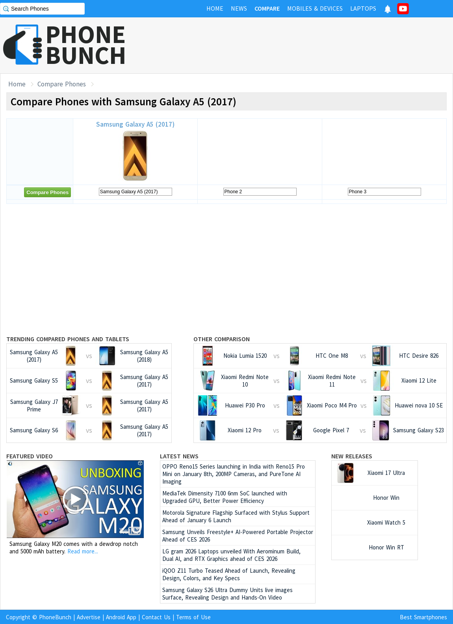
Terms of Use (193, 617)
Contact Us (156, 617)
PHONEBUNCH (85, 44)
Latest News (179, 456)
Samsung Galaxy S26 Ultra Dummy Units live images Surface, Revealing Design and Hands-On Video (227, 593)
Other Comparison (221, 339)
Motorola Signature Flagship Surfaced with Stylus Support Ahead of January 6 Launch (236, 516)
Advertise (88, 617)
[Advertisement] (226, 269)
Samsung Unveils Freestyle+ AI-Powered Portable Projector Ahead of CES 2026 (237, 535)
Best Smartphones (423, 617)
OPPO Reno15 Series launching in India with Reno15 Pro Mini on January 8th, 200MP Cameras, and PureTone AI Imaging (233, 474)
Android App (121, 617)
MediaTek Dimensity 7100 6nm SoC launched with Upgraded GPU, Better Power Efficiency (224, 496)
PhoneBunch (55, 617)
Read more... (82, 551)
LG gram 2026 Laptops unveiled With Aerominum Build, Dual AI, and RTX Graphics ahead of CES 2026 (231, 554)
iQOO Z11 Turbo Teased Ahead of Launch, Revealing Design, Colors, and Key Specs (228, 574)
